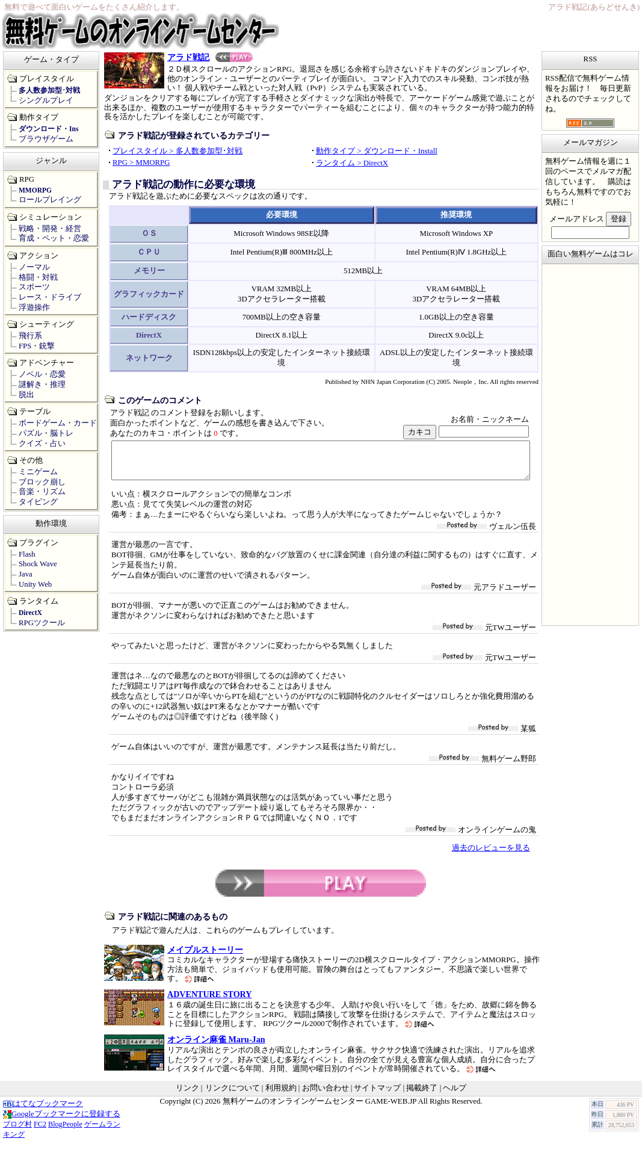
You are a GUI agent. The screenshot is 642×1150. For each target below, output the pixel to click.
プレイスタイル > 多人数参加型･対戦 (177, 151)
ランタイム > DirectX (352, 163)
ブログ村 (17, 1131)
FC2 (40, 1131)
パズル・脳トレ (46, 433)
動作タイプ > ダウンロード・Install (376, 151)
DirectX (30, 612)
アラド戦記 (210, 57)
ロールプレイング (50, 200)
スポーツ (34, 287)
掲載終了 (421, 1095)
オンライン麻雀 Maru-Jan (216, 1046)
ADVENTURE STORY (209, 1001)
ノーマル (34, 267)
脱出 (26, 395)
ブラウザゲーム (46, 139)
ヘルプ (454, 1095)
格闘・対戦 (38, 277)
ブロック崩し (42, 482)
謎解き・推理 (42, 384)
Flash (27, 554)
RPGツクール (42, 623)
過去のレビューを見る (491, 855)
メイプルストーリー (205, 957)
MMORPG (35, 190)
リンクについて (232, 1095)
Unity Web (35, 584)
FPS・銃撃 (37, 346)
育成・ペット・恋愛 (54, 238)
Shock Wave (38, 564)
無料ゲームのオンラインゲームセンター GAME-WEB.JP (319, 1108)
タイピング (38, 502)
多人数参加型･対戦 (49, 90)
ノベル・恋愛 (42, 374)
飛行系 (30, 336)
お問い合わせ (325, 1095)
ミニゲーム (38, 472)
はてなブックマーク (43, 1111)
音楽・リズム (42, 491)
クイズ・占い (42, 443)
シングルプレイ (46, 100)
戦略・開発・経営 (50, 228)
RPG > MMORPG (141, 162)
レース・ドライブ (50, 297)
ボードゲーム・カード (58, 423)
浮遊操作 (34, 307)
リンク (187, 1095)
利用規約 (281, 1095)
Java (25, 574)
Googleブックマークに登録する (61, 1121)
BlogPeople (65, 1131)
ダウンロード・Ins (48, 128)
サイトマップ (377, 1095)
